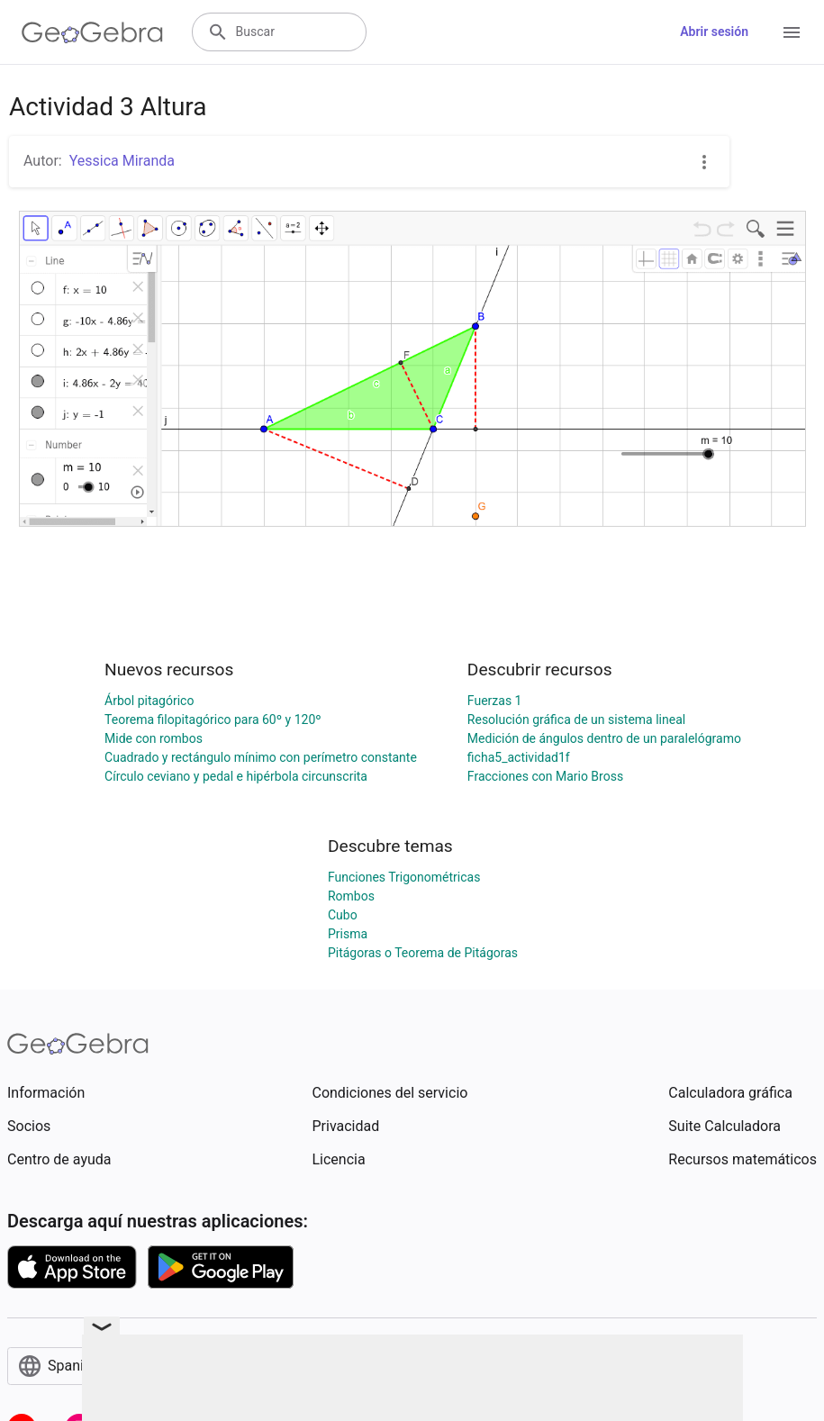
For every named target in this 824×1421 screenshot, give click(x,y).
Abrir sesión (714, 31)
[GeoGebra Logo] (92, 32)
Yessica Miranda (122, 160)
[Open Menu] (791, 32)
